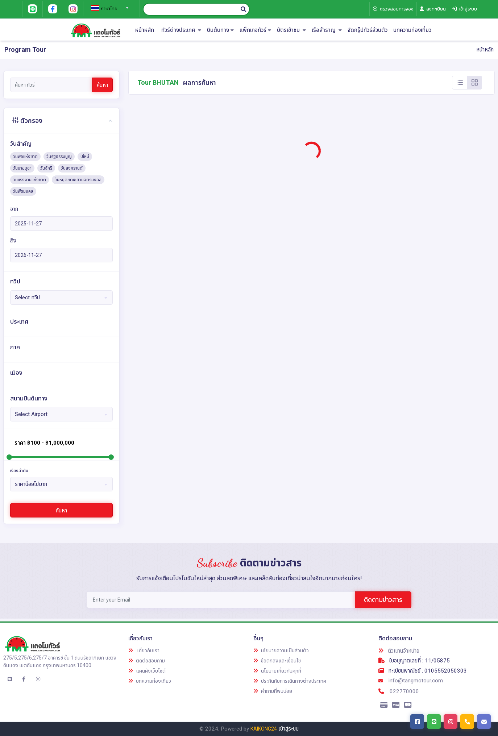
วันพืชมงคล (23, 191)
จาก (14, 209)
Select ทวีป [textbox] (27, 297)
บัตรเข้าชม (291, 30)
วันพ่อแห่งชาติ (25, 156)
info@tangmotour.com (410, 680)
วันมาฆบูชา (22, 168)
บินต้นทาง (220, 30)
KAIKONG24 (263, 729)
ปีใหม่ (84, 156)
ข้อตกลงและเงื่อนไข (277, 661)
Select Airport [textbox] (31, 414)
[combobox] (108, 5)
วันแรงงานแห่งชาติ (29, 179)
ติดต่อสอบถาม (146, 661)
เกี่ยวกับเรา (143, 650)
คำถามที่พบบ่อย (272, 691)
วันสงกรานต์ (72, 168)
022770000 (398, 691)
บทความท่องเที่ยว (412, 30)
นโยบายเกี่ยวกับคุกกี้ (277, 671)
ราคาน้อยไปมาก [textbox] (31, 484)
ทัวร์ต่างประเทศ (181, 30)
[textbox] (108, 8)
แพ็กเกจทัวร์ (255, 30)
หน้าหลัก (144, 30)
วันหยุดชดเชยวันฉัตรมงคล (78, 179)
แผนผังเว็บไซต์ (147, 671)
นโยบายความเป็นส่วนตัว (281, 650)
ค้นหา (102, 85)
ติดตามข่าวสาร (383, 599)
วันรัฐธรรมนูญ (59, 156)
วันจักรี (46, 168)
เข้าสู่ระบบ (288, 728)
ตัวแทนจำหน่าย (398, 651)
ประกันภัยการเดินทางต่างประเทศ (289, 681)
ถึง (13, 240)
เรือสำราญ (327, 30)
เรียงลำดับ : (20, 470)
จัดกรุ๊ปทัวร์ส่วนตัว (367, 30)
